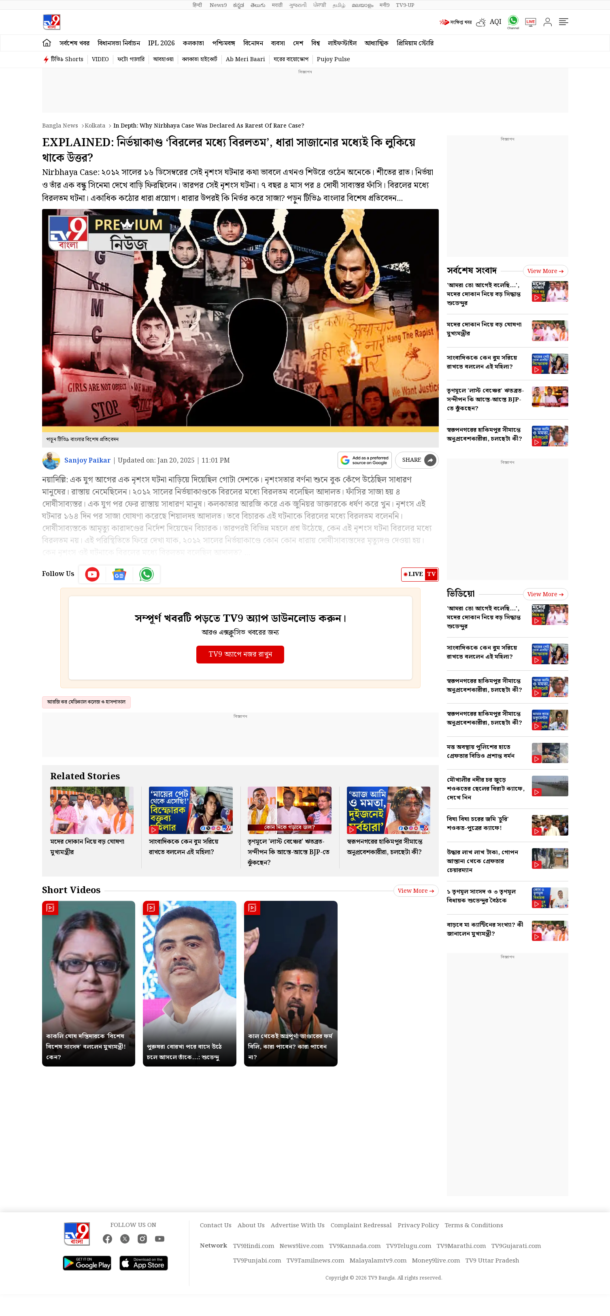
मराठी (277, 5)
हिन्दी (198, 5)
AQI (496, 22)
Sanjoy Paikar (87, 461)
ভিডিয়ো (461, 594)
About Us (251, 1226)
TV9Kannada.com (355, 1246)
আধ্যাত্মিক (377, 43)
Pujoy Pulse (333, 59)
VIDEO (100, 59)
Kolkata (95, 126)
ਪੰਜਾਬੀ (319, 5)
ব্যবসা (278, 43)
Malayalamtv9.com (378, 1261)
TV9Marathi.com (461, 1246)
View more (416, 891)
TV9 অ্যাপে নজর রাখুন (240, 654)
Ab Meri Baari (245, 59)
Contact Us (216, 1226)
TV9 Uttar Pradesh (492, 1261)
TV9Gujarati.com (516, 1246)
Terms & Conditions (474, 1226)
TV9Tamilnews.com (315, 1261)
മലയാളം (362, 5)
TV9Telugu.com (408, 1246)
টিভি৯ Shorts (67, 59)
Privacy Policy (418, 1226)
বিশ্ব (315, 43)
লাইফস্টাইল (342, 43)
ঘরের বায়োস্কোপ (291, 59)
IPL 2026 (161, 43)
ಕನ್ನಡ (238, 5)
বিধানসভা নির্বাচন (119, 43)
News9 (218, 5)
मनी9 (384, 5)
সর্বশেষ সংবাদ (472, 271)
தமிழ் (339, 5)
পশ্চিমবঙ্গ (223, 43)
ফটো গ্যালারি (131, 59)
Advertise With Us (298, 1226)
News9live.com (302, 1246)
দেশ (298, 43)
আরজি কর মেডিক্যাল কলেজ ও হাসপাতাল (86, 702)
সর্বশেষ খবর (74, 43)
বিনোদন (253, 43)
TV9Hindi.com (253, 1246)
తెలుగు (258, 5)
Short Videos (71, 890)
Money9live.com (436, 1261)
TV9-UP (405, 5)
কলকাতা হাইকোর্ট (199, 59)
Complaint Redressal (361, 1226)
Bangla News (60, 126)
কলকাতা (193, 43)
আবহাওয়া (163, 59)
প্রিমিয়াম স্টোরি (415, 43)
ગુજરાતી (298, 5)
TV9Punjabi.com (257, 1261)
